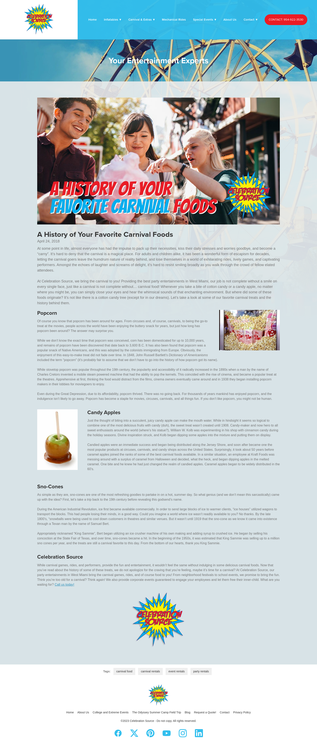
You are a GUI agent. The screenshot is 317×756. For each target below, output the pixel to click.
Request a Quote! (205, 712)
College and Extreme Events (110, 712)
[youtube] (167, 733)
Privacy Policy (242, 712)
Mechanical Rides (174, 19)
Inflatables (112, 19)
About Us (229, 19)
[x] (134, 733)
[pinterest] (150, 733)
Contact (250, 19)
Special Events (204, 19)
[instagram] (183, 733)
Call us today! (64, 584)
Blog (187, 712)
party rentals (201, 671)
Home (92, 19)
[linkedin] (199, 733)
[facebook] (118, 733)
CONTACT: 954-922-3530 (286, 19)
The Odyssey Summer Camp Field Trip (156, 712)
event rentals (176, 671)
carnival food (124, 671)
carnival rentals (150, 671)
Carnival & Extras (141, 19)
